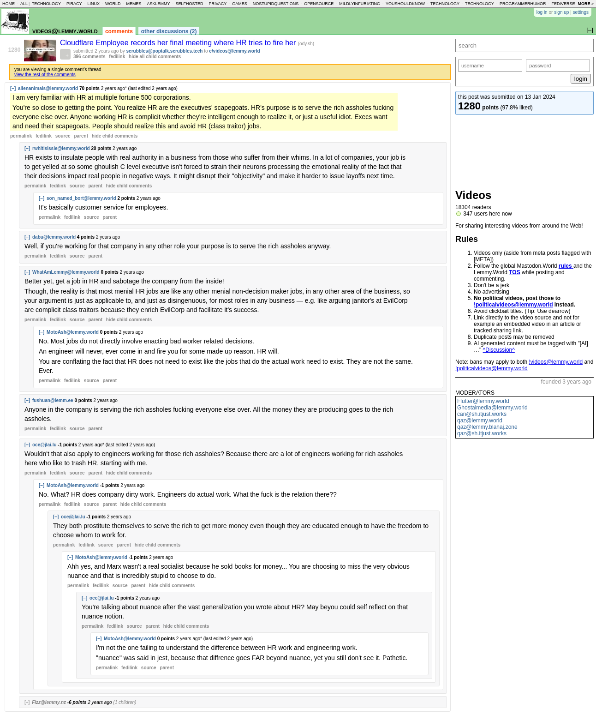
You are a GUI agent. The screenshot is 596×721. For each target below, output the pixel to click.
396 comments (89, 56)
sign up (561, 12)
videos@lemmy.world (65, 31)
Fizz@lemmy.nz (49, 702)
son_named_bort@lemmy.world (81, 198)
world (113, 3)
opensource (319, 3)
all (24, 3)
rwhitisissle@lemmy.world (61, 148)
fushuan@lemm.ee (52, 400)
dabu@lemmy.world (54, 237)
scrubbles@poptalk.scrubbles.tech (164, 51)
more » (586, 3)
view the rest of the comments (45, 74)
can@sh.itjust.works (482, 414)
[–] (13, 88)
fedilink (117, 56)
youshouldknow (405, 3)
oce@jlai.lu (44, 444)
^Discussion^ (499, 350)
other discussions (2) (169, 31)
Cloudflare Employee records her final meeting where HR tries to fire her (179, 43)
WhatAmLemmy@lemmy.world (66, 272)
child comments (114, 135)
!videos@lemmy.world (556, 362)
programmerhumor (523, 3)
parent (81, 135)
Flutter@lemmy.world (483, 401)
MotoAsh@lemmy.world (73, 332)
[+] (27, 702)
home (8, 3)
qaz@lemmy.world (479, 420)
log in (542, 12)
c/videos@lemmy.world (234, 51)
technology (46, 3)
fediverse (563, 3)
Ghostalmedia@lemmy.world (492, 407)
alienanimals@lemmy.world (48, 88)
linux (93, 3)
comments (119, 31)
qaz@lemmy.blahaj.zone (487, 427)
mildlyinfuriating (359, 3)
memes (133, 3)
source (63, 135)
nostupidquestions (276, 3)
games (239, 3)
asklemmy (158, 3)
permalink (21, 135)
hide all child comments (155, 56)
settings (581, 12)
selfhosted (189, 3)
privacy (217, 3)
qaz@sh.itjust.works (482, 433)
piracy (74, 3)
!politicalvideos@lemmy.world (513, 304)
